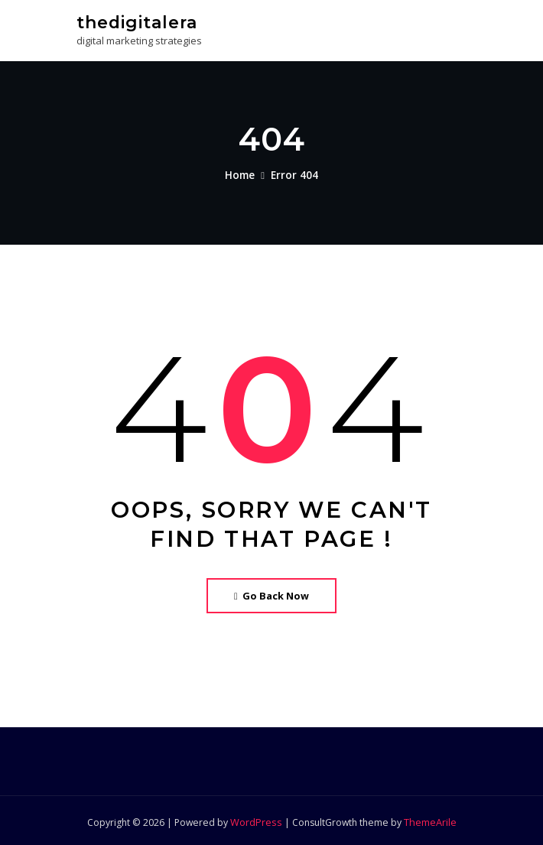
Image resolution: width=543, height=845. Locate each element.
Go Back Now (271, 593)
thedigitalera (135, 21)
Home (241, 173)
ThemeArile (428, 819)
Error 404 (294, 173)
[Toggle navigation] (446, 28)
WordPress (256, 819)
